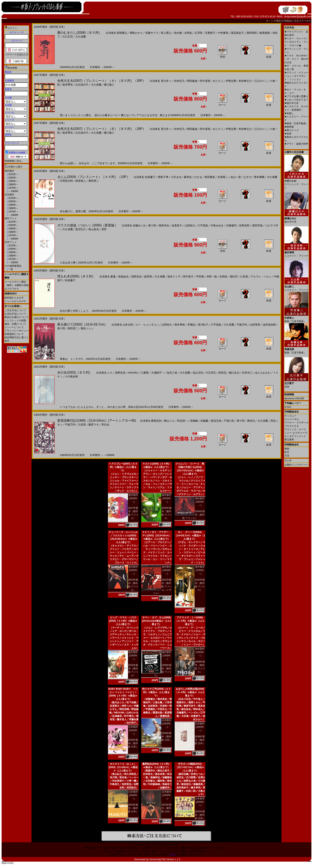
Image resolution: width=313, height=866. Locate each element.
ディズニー (290, 415)
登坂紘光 (123, 276)
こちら (172, 854)
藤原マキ (93, 424)
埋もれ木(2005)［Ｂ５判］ (76, 276)
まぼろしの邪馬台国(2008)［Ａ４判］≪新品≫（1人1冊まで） (189, 692)
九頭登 (82, 424)
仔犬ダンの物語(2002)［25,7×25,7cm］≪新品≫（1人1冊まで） (189, 767)
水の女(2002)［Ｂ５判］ (74, 372)
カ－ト (270, 20)
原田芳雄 (257, 225)
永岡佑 (188, 32)
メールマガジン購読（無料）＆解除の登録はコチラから (17, 285)
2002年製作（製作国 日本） (200, 815)
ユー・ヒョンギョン (147, 324)
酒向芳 (234, 276)
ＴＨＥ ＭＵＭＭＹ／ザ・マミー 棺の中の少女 (296, 59)
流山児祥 (198, 372)
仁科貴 (244, 276)
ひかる (198, 177)
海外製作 (9, 171)
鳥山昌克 (93, 229)
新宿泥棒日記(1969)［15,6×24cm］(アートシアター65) (96, 420)
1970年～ (13, 187)
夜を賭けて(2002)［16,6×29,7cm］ (82, 324)
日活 (286, 455)
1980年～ (13, 184)
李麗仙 (191, 324)
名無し (289, 113)
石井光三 (247, 372)
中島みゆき (217, 225)
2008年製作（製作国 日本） (200, 740)
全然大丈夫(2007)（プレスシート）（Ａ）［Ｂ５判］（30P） (101, 80)
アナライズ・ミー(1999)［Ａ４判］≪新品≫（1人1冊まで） (189, 621)
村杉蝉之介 (245, 80)
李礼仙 (105, 424)
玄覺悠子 (210, 32)
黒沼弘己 (80, 229)
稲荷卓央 (164, 225)
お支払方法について (15, 313)
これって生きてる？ (296, 99)
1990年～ (13, 181)
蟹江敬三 (109, 84)
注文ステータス (302, 20)
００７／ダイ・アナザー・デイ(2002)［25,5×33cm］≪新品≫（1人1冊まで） (156, 535)
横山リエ (169, 420)
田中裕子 (188, 276)
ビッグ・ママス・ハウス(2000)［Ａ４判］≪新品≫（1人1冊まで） (123, 621)
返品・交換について (15, 324)
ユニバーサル (291, 419)
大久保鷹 (80, 36)
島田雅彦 (210, 177)
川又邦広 (211, 372)
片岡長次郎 (66, 180)
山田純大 (190, 225)
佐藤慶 (204, 420)
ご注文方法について (15, 310)
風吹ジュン (87, 328)
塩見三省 (172, 372)
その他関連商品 (13, 265)
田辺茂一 (182, 420)
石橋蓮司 (231, 225)
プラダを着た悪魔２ (296, 96)
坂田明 (148, 276)
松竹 (286, 452)
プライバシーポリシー (17, 330)
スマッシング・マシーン (296, 183)
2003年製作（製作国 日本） (166, 808)
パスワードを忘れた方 (17, 54)
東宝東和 (289, 439)
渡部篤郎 (252, 32)
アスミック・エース (295, 429)
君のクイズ (291, 130)
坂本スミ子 (173, 276)
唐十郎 (152, 225)
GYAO (287, 407)
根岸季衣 (67, 84)
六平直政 (203, 225)
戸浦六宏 (229, 420)
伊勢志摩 (231, 80)
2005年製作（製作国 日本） (133, 808)
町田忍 (222, 372)
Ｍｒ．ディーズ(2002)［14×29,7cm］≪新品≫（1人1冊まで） (190, 535)
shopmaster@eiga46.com (297, 16)
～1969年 (13, 191)
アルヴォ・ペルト (261, 276)
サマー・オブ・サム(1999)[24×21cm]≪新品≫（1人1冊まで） (156, 621)
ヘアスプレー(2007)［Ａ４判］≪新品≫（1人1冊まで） (123, 467)
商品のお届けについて (17, 317)
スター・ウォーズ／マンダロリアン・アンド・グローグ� (296, 42)
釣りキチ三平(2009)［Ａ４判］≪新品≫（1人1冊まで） (156, 692)
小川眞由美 (71, 376)
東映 (286, 448)
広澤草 (198, 32)
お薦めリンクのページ (296, 464)
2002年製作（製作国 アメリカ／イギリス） (162, 586)
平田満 (200, 276)
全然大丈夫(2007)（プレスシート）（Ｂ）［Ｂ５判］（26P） (101, 128)
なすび (247, 177)
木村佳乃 (179, 80)
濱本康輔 (259, 177)
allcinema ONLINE (294, 398)
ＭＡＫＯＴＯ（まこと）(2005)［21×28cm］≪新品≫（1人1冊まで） (123, 767)
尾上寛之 (166, 32)
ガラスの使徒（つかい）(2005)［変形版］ (87, 225)
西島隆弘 (122, 32)
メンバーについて (14, 327)
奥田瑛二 (93, 180)
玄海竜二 (223, 177)
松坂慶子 (150, 177)
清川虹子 (203, 324)
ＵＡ (109, 372)
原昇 (104, 229)
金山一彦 (236, 177)
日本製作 (9, 194)
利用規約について (14, 334)
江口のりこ (260, 80)
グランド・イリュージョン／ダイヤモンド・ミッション (296, 76)
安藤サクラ (151, 32)
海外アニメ (11, 218)
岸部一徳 (211, 276)
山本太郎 (128, 324)
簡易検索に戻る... (14, 161)
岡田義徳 (192, 80)
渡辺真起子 (237, 32)
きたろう (218, 80)
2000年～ (13, 177)
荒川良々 (166, 80)
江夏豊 (145, 372)
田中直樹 (205, 80)
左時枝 (223, 276)
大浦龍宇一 (157, 372)
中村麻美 (223, 32)
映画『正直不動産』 (296, 123)
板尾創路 (265, 32)
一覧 (10, 269)
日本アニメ (11, 242)
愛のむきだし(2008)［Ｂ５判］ (79, 32)
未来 (287, 133)
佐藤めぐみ (139, 225)
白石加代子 (81, 84)
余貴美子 (177, 225)
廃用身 (289, 126)
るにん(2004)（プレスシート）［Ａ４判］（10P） (93, 177)
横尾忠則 (156, 420)
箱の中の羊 (291, 103)
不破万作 (242, 324)
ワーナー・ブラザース (296, 422)
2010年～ (13, 174)
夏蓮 (113, 276)
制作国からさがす (14, 297)
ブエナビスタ (291, 426)
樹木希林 (179, 324)
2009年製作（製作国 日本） (133, 743)
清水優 (178, 32)
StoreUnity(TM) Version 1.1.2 (164, 859)
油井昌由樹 (269, 324)
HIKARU (133, 372)
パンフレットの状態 (15, 320)
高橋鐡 (194, 420)
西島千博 (163, 177)
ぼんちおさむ (262, 372)
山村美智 (255, 324)
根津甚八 (80, 180)
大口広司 (67, 36)
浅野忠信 (136, 276)
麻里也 (188, 177)
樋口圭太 (234, 372)
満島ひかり (136, 32)
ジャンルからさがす (15, 301)
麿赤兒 (251, 420)
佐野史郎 (244, 225)
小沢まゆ (176, 177)
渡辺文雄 (216, 420)
